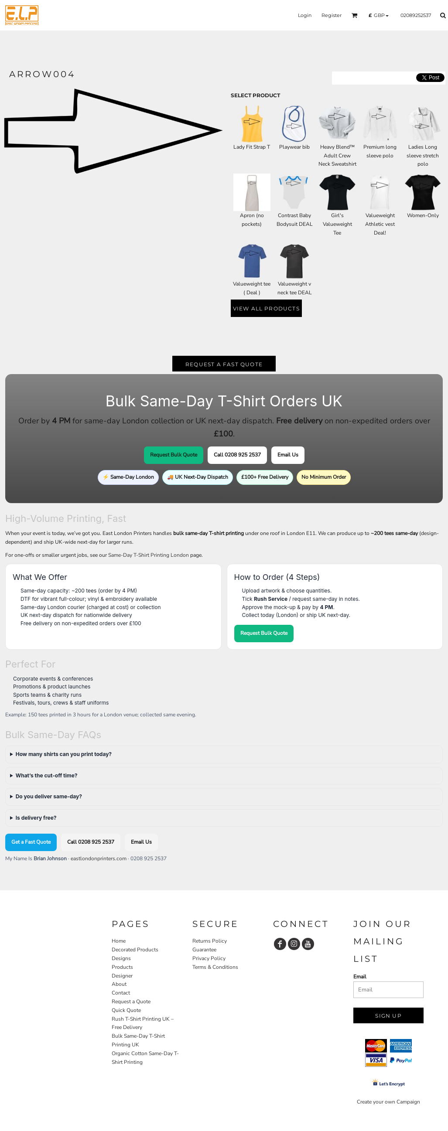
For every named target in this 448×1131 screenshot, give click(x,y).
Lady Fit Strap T (251, 146)
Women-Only (423, 215)
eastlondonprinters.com (99, 858)
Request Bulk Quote (173, 454)
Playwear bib (294, 146)
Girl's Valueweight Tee (337, 224)
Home (119, 940)
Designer (122, 975)
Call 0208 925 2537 (237, 454)
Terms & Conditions (215, 967)
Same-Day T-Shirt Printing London (148, 555)
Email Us (287, 454)
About (119, 984)
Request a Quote (131, 1001)
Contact (121, 992)
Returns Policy (209, 940)
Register (331, 15)
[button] (355, 15)
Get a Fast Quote (31, 841)
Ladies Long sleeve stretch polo (423, 155)
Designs (121, 958)
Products (122, 967)
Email (359, 976)
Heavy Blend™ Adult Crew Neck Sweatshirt (337, 155)
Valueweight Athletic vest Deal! (380, 224)
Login (304, 15)
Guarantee (204, 949)
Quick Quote (126, 1010)
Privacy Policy (209, 958)
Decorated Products (135, 949)
